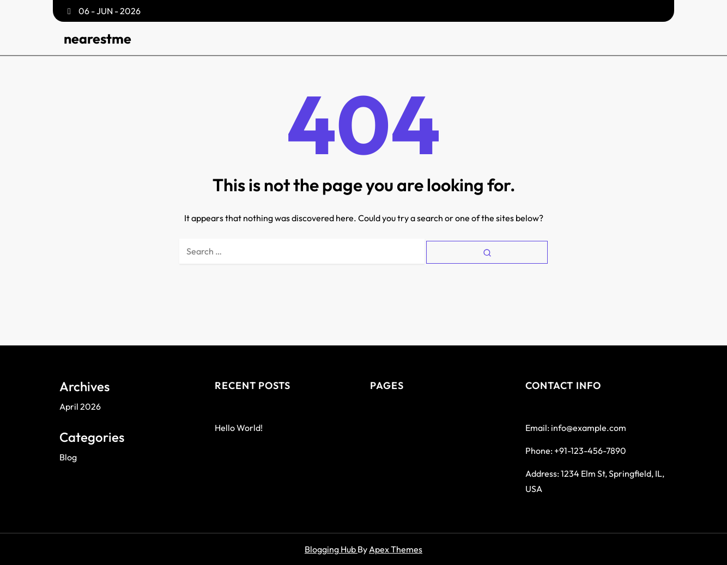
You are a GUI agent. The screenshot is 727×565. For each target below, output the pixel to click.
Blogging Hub (331, 549)
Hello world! (239, 427)
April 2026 (80, 406)
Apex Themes (395, 549)
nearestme (97, 38)
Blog (68, 457)
